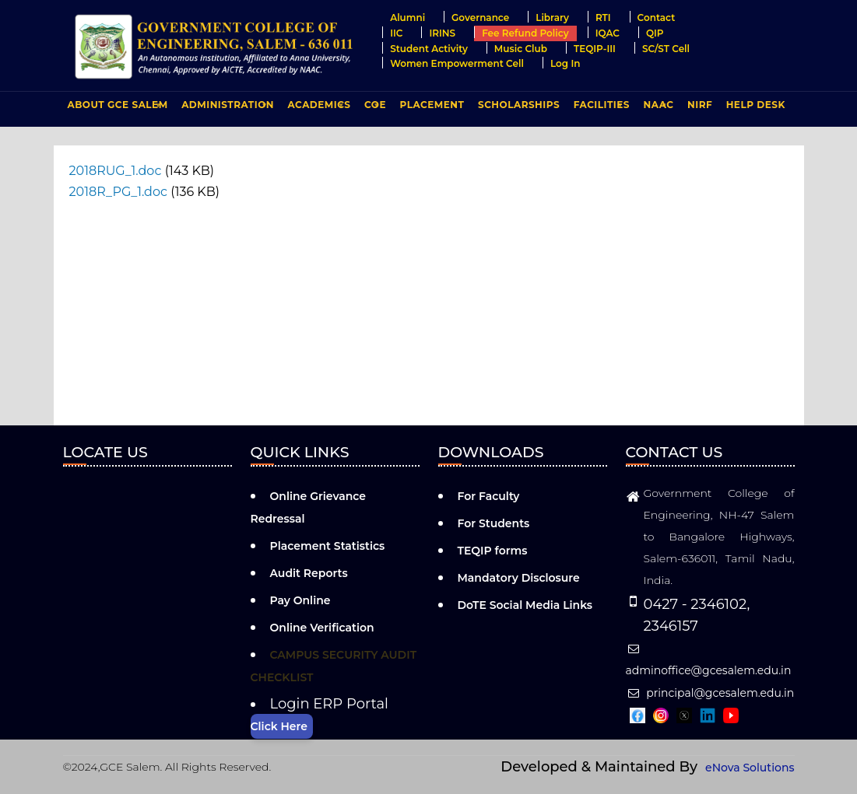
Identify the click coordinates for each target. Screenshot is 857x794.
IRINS (442, 33)
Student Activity (429, 48)
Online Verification (322, 628)
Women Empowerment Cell (457, 63)
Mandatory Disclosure (519, 578)
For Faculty (489, 496)
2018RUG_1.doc (115, 170)
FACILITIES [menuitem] (600, 108)
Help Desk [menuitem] (755, 104)
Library (552, 17)
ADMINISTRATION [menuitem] (225, 108)
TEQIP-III (595, 48)
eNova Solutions (749, 768)
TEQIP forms (493, 551)
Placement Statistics (327, 546)
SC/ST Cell (666, 48)
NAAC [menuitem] (657, 108)
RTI (603, 17)
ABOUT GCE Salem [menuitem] (116, 108)
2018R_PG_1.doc (118, 191)
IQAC (607, 33)
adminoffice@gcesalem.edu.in (709, 660)
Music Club (520, 48)
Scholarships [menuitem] (519, 104)
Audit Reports (309, 573)
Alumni (407, 17)
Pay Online (300, 600)
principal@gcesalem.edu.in (710, 693)
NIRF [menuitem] (699, 104)
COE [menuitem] (373, 108)
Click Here (279, 726)
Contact (656, 17)
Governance (480, 17)
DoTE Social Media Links (525, 605)
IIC (396, 33)
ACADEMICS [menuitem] (317, 108)
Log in (565, 63)
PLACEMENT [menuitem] (430, 108)
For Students (494, 523)
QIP (655, 33)
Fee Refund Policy (525, 33)
